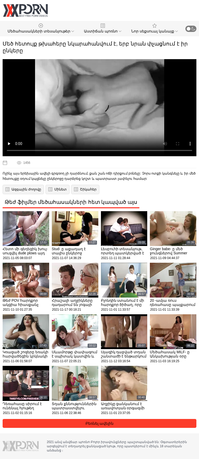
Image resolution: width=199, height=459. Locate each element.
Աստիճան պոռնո (102, 28)
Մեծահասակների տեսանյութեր (41, 28)
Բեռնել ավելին (100, 423)
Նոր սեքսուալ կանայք (154, 28)
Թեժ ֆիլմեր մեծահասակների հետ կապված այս (71, 202)
